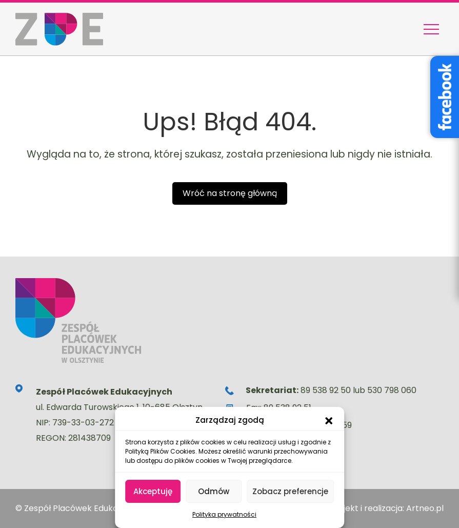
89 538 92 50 (326, 390)
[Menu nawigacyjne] (431, 29)
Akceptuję (152, 491)
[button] (329, 420)
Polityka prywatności (224, 514)
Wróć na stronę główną (230, 193)
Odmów (213, 491)
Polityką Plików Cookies (160, 451)
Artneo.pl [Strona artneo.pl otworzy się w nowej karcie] (425, 508)
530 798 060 (391, 390)
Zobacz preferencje (290, 491)
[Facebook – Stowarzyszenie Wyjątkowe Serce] (444, 97)
